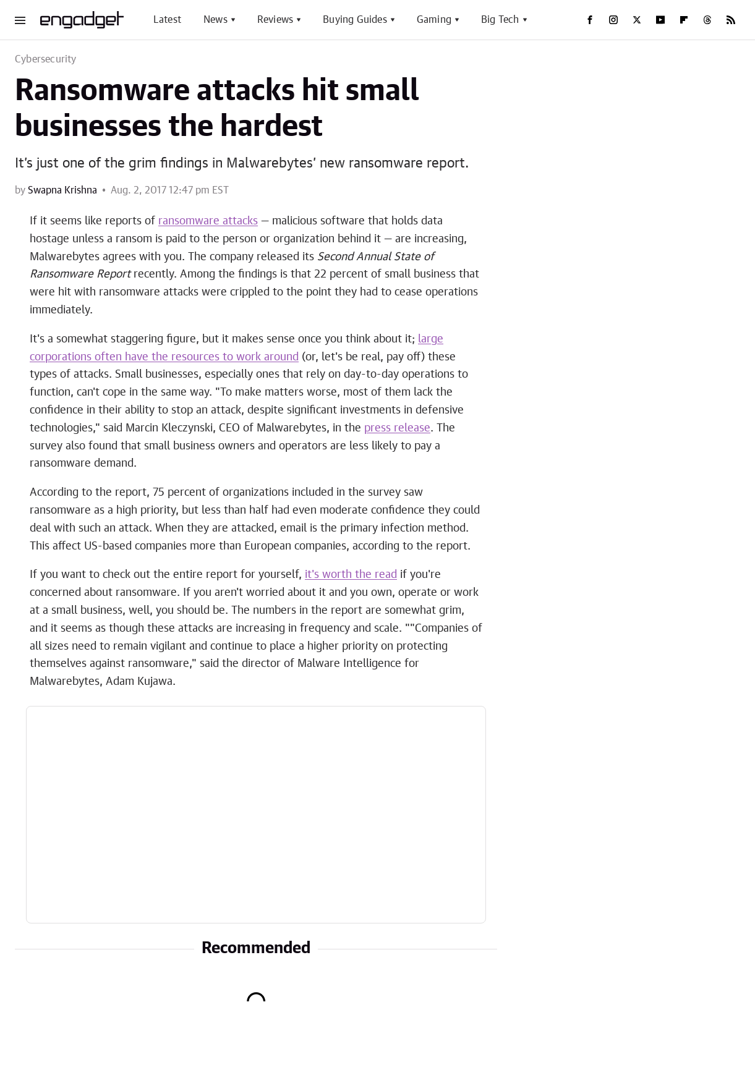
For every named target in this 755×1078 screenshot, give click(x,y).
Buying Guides (355, 20)
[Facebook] (590, 20)
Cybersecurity (46, 59)
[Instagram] (613, 20)
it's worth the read (351, 574)
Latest (167, 20)
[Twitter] (637, 20)
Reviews (275, 20)
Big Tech (500, 20)
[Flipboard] (684, 20)
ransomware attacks (208, 221)
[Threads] (707, 20)
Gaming (434, 20)
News (215, 20)
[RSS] (731, 20)
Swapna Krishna (62, 190)
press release (397, 428)
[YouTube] (660, 20)
